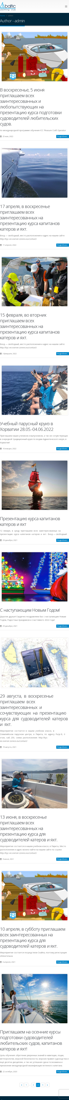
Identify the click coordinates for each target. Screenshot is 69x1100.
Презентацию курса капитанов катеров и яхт (30, 521)
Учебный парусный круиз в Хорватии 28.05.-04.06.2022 (26, 426)
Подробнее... (62, 136)
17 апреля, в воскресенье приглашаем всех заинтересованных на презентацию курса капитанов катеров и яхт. (30, 217)
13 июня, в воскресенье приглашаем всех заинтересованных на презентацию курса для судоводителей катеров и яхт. (29, 828)
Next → (48, 1085)
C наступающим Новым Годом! (30, 610)
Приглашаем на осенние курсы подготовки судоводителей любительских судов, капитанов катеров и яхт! (31, 1040)
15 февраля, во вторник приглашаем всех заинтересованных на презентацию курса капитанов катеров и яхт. (30, 326)
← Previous (21, 1085)
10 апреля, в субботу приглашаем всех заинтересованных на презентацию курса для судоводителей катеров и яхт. (32, 937)
